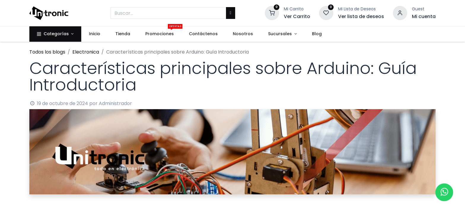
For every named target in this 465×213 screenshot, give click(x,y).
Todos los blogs (47, 52)
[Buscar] (230, 13)
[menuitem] (94, 34)
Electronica (85, 52)
